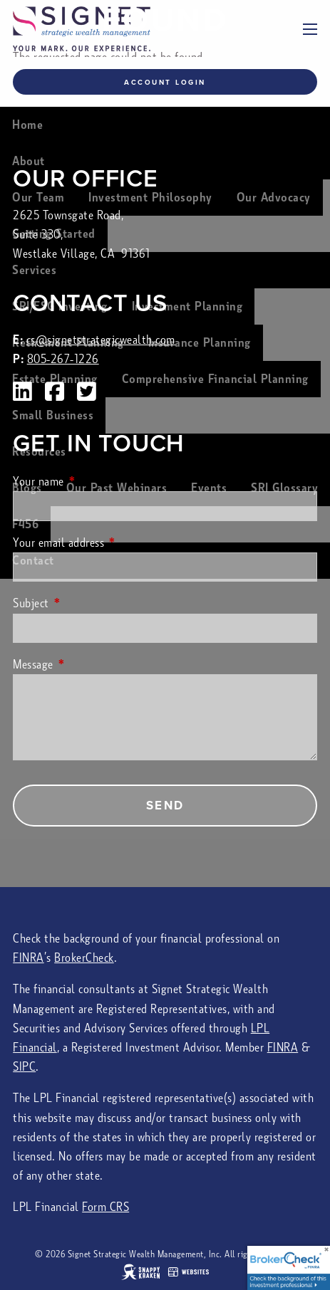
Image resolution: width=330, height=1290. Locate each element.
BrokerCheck (84, 957)
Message (86, 664)
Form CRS (105, 1207)
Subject (84, 603)
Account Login (165, 82)
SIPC (24, 1066)
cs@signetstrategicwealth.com (100, 339)
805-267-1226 (63, 359)
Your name (91, 481)
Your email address (111, 542)
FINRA (28, 957)
